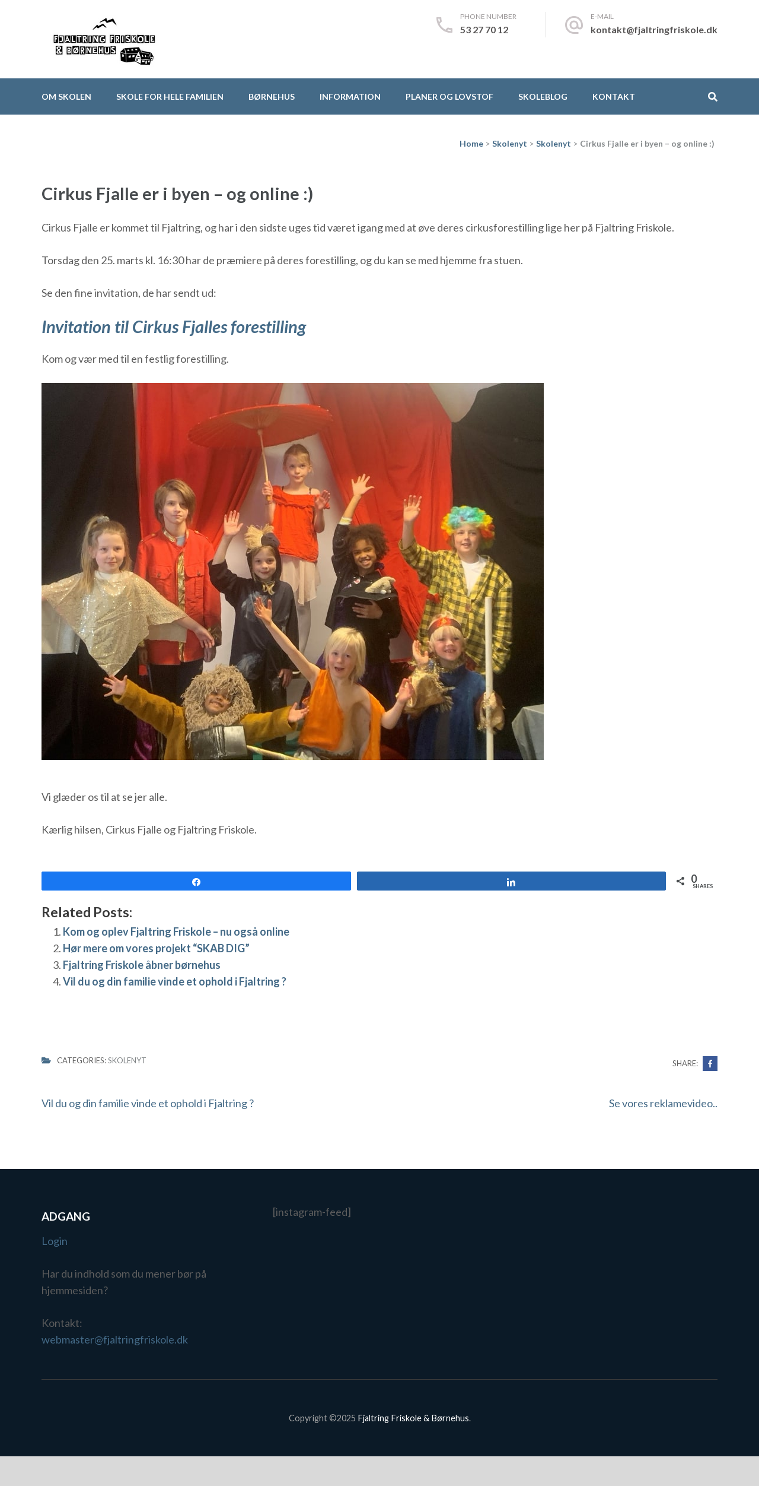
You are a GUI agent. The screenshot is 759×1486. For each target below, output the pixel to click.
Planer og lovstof (449, 96)
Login (55, 1240)
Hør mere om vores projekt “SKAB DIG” (156, 948)
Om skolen (66, 96)
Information (350, 96)
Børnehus (271, 96)
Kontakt (613, 96)
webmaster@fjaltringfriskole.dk (115, 1339)
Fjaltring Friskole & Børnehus (413, 1418)
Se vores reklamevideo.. (663, 1103)
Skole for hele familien (170, 96)
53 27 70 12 (484, 29)
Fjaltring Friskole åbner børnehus (142, 964)
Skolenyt (127, 1060)
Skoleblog (542, 96)
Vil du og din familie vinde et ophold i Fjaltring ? (174, 981)
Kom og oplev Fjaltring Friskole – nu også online (176, 931)
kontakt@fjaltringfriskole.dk (654, 29)
